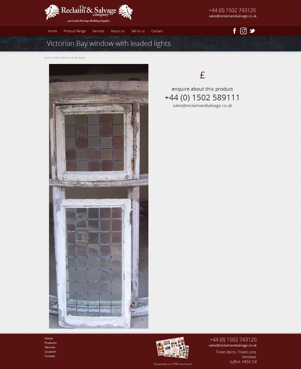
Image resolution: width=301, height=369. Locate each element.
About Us (118, 31)
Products (51, 343)
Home (52, 31)
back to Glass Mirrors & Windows (65, 58)
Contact (157, 31)
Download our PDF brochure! (173, 350)
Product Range (75, 31)
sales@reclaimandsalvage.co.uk (233, 16)
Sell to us (138, 31)
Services (98, 31)
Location (50, 352)
